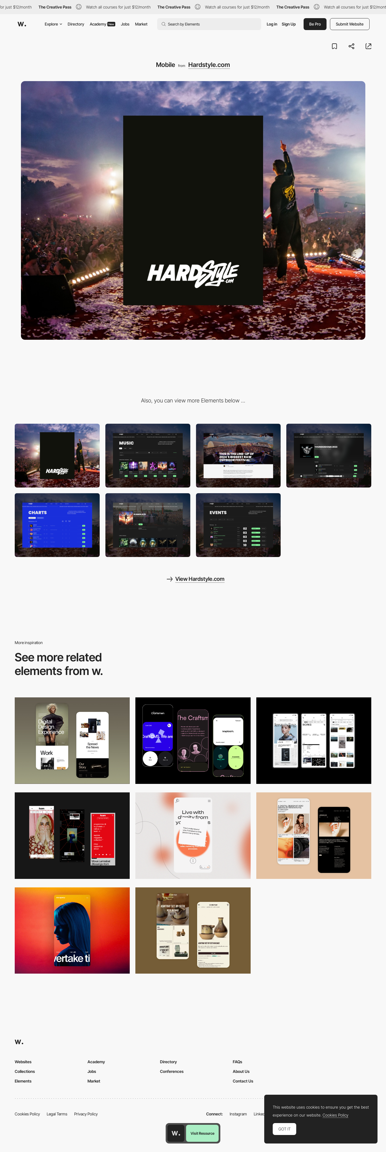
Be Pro (315, 24)
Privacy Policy (86, 1113)
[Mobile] (313, 740)
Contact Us (243, 1081)
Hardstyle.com (209, 65)
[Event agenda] (238, 525)
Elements (23, 1081)
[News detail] (238, 456)
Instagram (238, 1113)
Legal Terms (57, 1113)
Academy (102, 24)
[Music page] (147, 456)
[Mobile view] (72, 835)
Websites (23, 1061)
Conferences (172, 1071)
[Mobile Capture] (72, 740)
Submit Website (350, 24)
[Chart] (57, 525)
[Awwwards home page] (175, 1133)
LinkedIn (261, 1113)
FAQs (237, 1061)
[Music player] (328, 456)
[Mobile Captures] (192, 740)
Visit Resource (202, 1133)
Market (141, 24)
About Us (241, 1071)
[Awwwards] (22, 24)
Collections (25, 1071)
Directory (76, 24)
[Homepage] (147, 525)
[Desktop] (57, 456)
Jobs (125, 24)
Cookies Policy (27, 1113)
